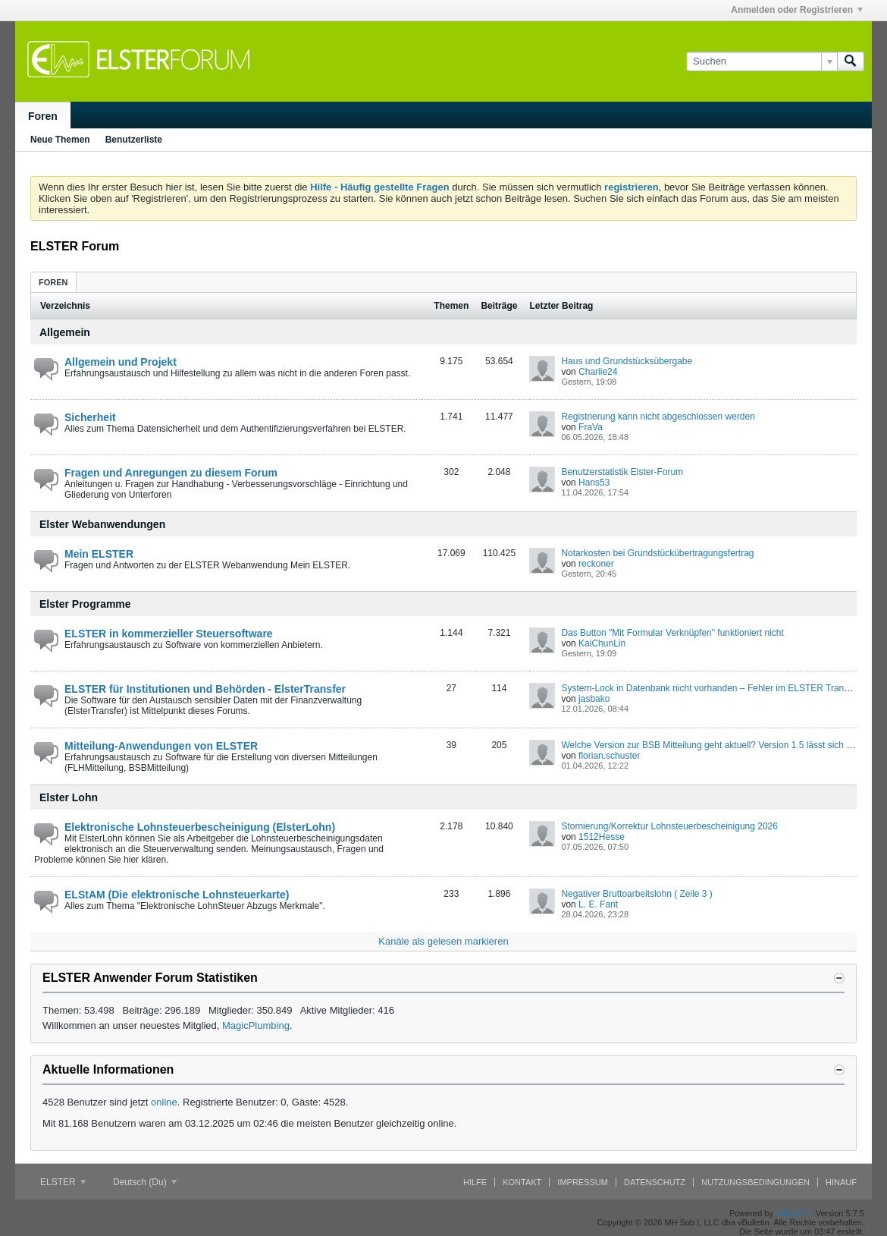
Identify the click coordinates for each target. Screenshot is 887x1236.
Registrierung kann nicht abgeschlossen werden (658, 416)
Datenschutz (654, 1182)
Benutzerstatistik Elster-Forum (622, 472)
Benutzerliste (133, 139)
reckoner (596, 563)
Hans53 (594, 482)
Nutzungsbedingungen (755, 1182)
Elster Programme (85, 604)
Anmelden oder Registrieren (797, 10)
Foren (43, 116)
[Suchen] (761, 61)
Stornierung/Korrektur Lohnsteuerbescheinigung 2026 (669, 826)
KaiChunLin (601, 643)
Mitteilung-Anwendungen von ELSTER (161, 746)
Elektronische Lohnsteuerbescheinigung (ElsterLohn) (199, 827)
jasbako (594, 698)
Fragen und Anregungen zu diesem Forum (170, 473)
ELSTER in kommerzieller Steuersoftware (168, 633)
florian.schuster (609, 755)
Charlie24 (597, 371)
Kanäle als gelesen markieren (443, 941)
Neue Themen (60, 139)
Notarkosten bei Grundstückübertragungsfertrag (657, 553)
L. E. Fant (598, 904)
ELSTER (63, 1182)
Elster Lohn (68, 797)
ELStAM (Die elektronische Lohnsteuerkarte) (176, 894)
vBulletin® (794, 1213)
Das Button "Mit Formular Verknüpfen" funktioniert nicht (672, 632)
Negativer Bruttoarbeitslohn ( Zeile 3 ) (636, 893)
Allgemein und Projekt (120, 362)
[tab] (53, 282)
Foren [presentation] (53, 282)
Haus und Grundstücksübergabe (626, 361)
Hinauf (841, 1182)
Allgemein (64, 332)
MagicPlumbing (256, 1025)
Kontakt (522, 1182)
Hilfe (475, 1182)
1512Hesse (601, 837)
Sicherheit (90, 417)
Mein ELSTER (98, 554)
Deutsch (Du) (145, 1182)
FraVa (590, 427)
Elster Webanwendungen (102, 524)
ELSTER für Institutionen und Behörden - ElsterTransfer (205, 689)
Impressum (582, 1182)
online (164, 1102)
